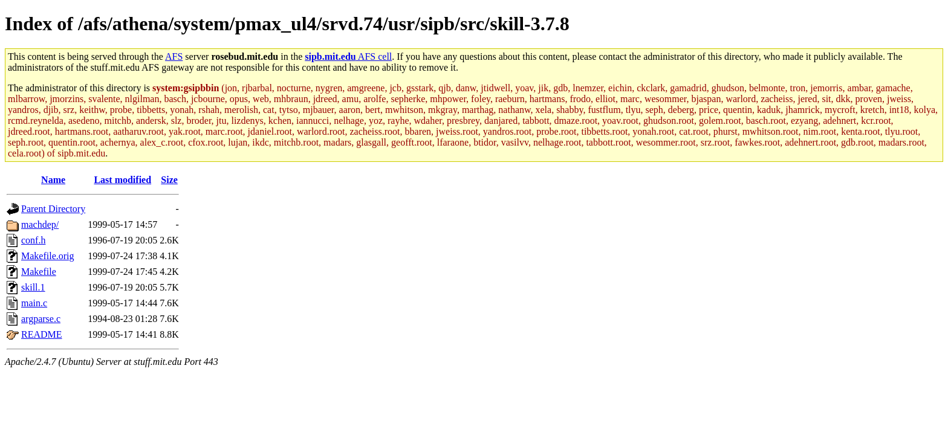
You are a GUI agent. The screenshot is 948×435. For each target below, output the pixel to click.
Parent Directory (53, 209)
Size (169, 180)
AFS (174, 56)
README (41, 334)
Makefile (38, 271)
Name (53, 180)
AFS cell (348, 56)
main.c (34, 303)
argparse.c (40, 319)
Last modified (122, 180)
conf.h (33, 240)
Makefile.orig (47, 256)
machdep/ (40, 224)
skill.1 (33, 287)
